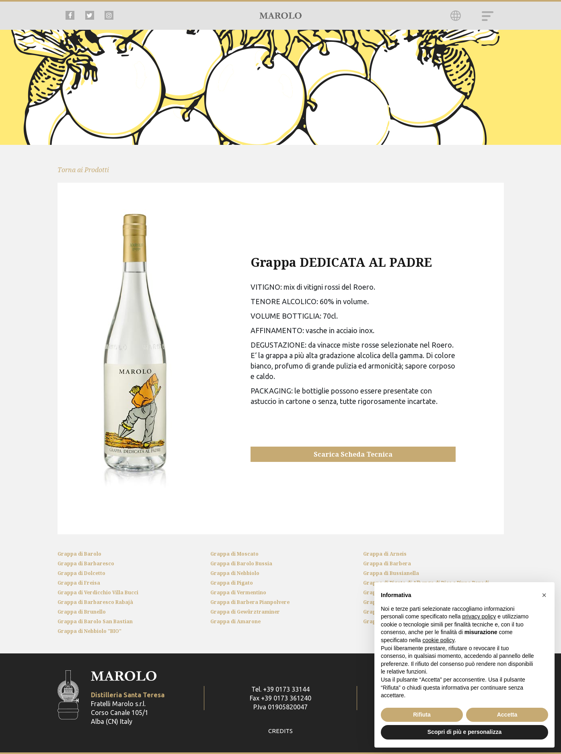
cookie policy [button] (438, 640)
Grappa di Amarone (235, 621)
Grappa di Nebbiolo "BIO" (89, 631)
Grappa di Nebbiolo (234, 573)
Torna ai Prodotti (83, 169)
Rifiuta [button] (422, 714)
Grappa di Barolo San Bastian (95, 621)
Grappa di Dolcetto (81, 573)
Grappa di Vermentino (238, 592)
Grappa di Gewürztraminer (245, 611)
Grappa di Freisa (79, 582)
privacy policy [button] (479, 616)
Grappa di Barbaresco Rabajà (95, 602)
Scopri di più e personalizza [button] (464, 732)
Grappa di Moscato (234, 553)
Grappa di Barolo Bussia (241, 563)
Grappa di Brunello (82, 611)
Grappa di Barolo (79, 553)
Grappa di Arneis (385, 553)
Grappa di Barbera (387, 563)
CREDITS (280, 731)
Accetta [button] (507, 714)
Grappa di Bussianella (391, 573)
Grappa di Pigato (231, 582)
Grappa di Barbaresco (86, 563)
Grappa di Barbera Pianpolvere (250, 602)
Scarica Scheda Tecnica (353, 454)
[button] (544, 595)
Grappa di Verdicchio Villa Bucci (98, 592)
